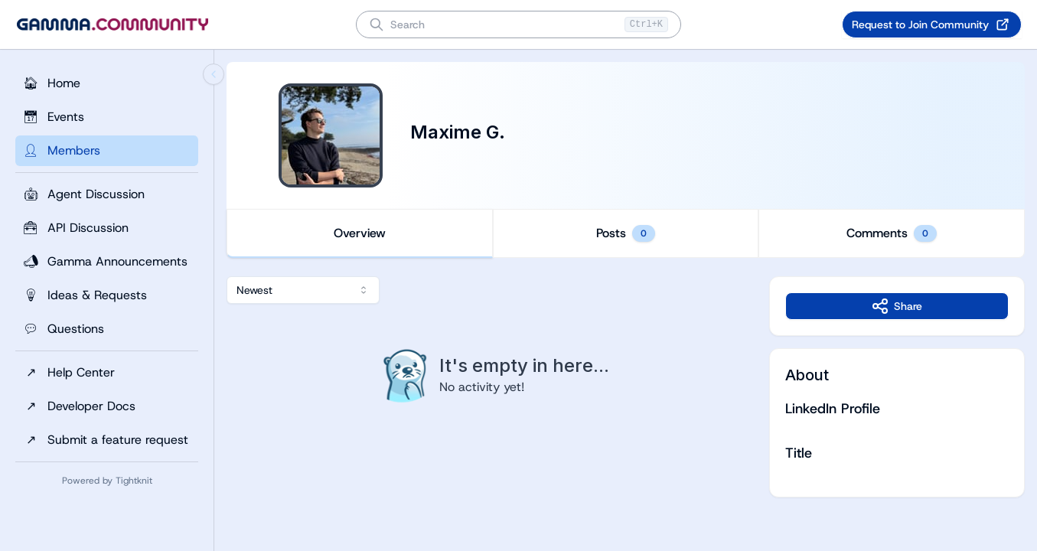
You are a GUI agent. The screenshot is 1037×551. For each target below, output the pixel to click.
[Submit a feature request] (106, 440)
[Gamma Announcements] (106, 261)
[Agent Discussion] (106, 194)
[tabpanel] (626, 386)
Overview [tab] (360, 233)
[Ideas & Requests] (106, 295)
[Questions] (106, 329)
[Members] (106, 150)
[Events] (106, 117)
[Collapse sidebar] (213, 74)
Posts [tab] (625, 233)
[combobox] (303, 290)
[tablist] (626, 233)
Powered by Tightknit (107, 480)
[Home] (106, 83)
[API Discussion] (106, 228)
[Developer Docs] (106, 406)
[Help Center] (106, 372)
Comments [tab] (891, 233)
